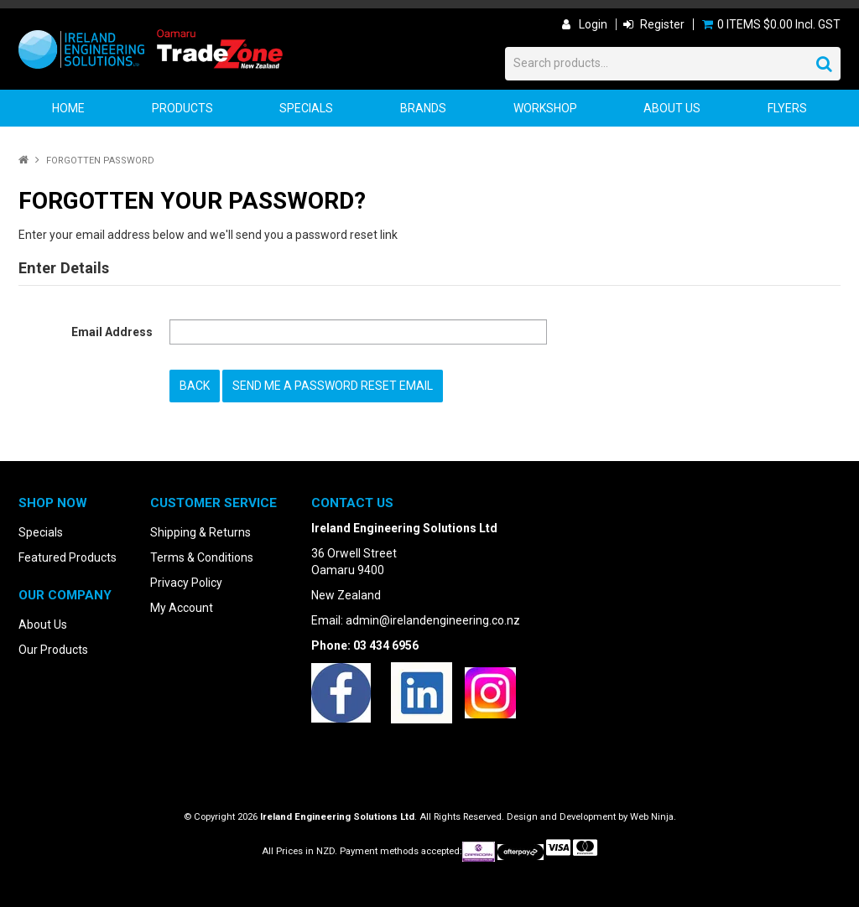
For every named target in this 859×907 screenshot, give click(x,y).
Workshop (545, 108)
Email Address (112, 332)
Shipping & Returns (200, 531)
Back (195, 385)
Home (68, 108)
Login (593, 24)
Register (662, 24)
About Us (671, 108)
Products (182, 108)
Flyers (787, 108)
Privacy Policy (186, 581)
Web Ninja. (653, 816)
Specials (306, 108)
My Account (181, 607)
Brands (423, 108)
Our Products (53, 649)
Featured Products (67, 556)
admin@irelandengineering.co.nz (433, 619)
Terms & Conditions (201, 556)
